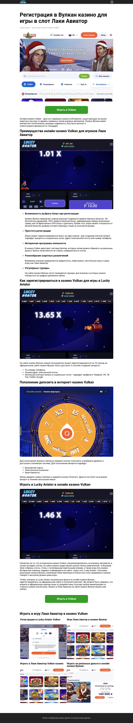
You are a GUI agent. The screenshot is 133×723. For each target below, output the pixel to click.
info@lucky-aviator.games (59, 718)
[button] (112, 2)
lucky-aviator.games (81, 718)
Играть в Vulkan (66, 109)
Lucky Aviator (25, 28)
